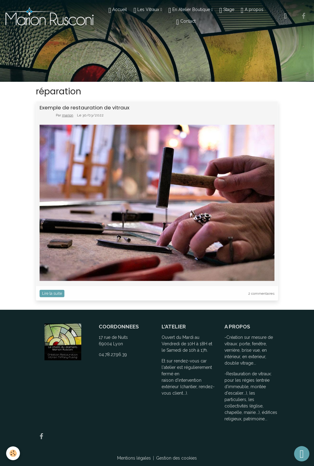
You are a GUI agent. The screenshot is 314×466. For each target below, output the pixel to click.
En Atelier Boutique (189, 10)
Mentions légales (134, 458)
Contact (186, 22)
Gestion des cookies (176, 458)
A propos (252, 10)
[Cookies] (13, 453)
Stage (226, 10)
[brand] (49, 15)
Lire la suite (52, 293)
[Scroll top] (301, 453)
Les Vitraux (146, 10)
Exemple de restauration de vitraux (84, 107)
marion (67, 115)
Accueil (118, 10)
